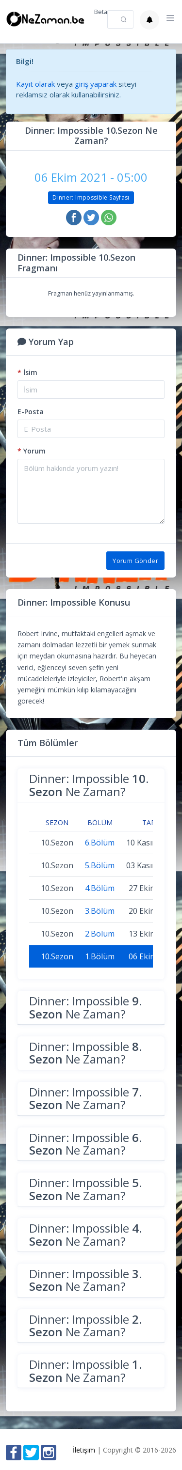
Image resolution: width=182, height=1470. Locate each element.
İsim (27, 372)
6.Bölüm (100, 842)
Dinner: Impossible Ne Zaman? (89, 784)
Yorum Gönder (135, 560)
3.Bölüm (100, 911)
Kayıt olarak (35, 84)
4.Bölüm (100, 888)
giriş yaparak (95, 84)
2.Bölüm (100, 933)
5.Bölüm (100, 865)
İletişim (84, 1449)
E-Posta (30, 411)
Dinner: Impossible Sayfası (90, 197)
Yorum (31, 450)
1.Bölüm (100, 956)
